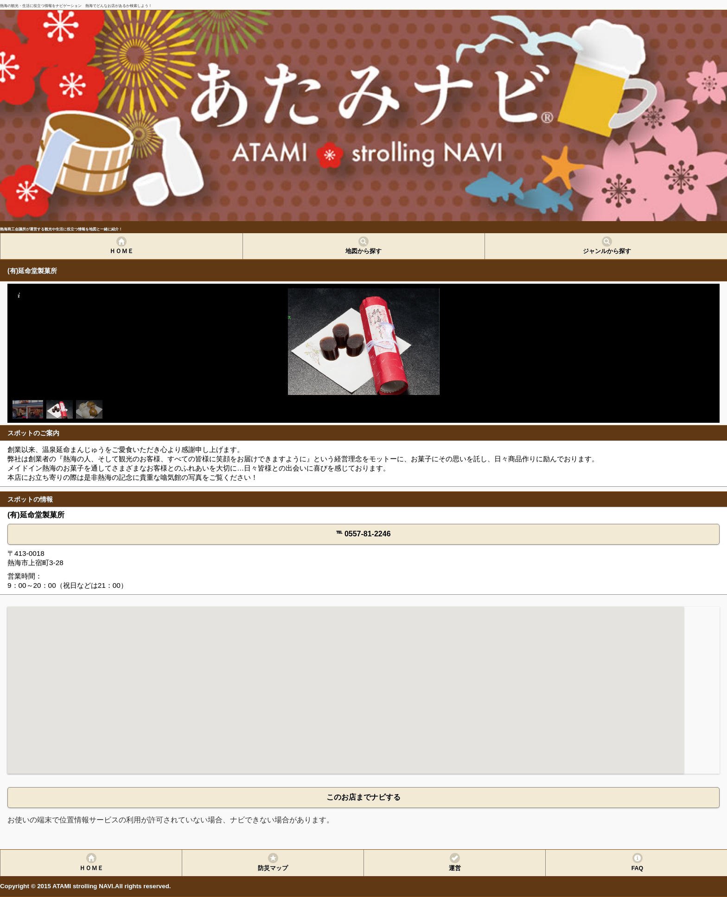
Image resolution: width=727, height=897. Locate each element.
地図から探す (363, 251)
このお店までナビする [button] (363, 797)
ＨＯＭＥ (121, 251)
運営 (455, 868)
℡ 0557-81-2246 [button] (363, 534)
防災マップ (273, 868)
